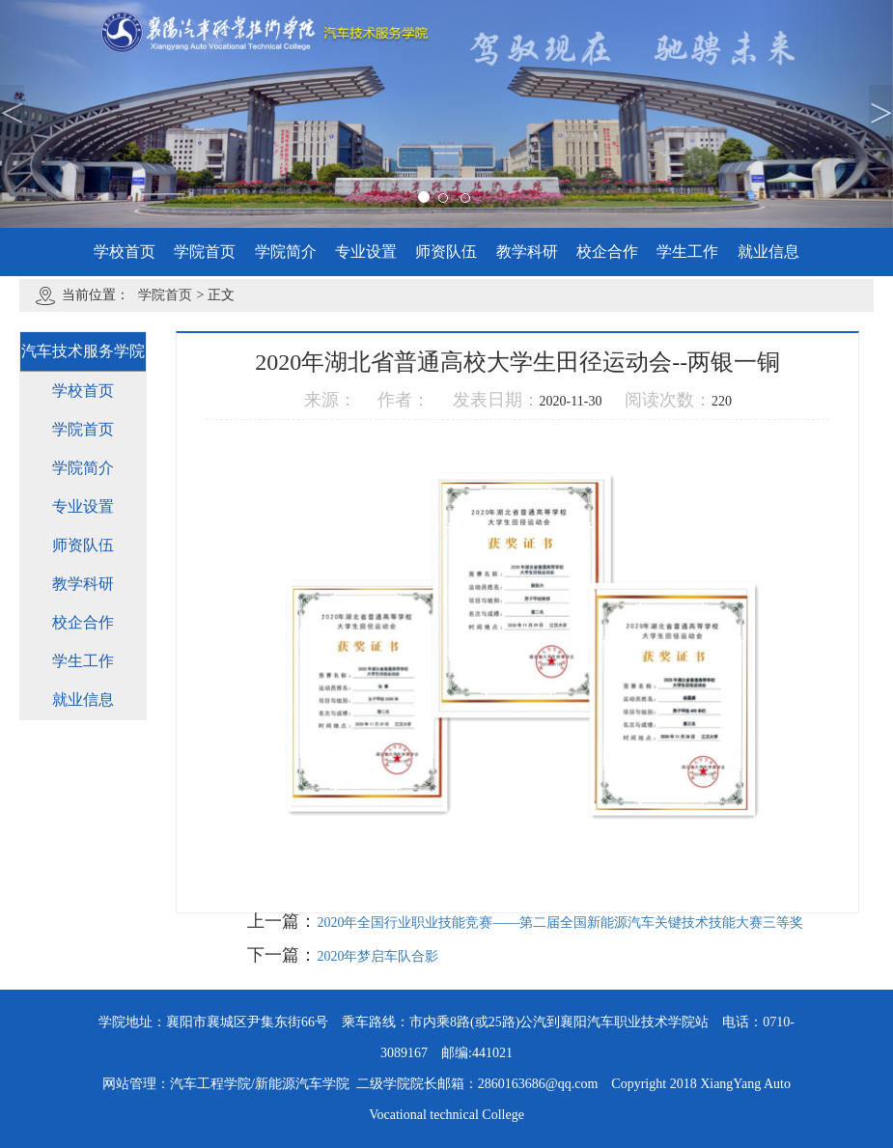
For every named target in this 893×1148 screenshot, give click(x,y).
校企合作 (607, 251)
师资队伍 (446, 251)
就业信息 (768, 251)
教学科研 (527, 251)
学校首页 (124, 251)
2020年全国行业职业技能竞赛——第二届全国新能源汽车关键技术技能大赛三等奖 (560, 922)
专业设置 (366, 251)
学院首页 (205, 251)
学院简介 (286, 251)
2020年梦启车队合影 (377, 956)
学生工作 (687, 251)
